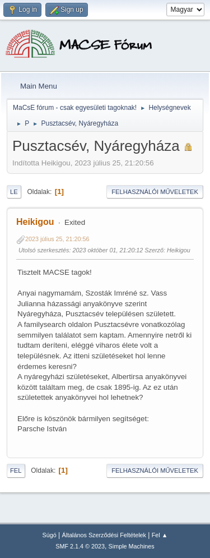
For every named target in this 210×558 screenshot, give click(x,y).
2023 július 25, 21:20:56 (57, 239)
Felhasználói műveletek (154, 191)
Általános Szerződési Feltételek (104, 535)
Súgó (50, 535)
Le (14, 191)
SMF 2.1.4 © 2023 (80, 546)
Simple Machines (132, 546)
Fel (16, 470)
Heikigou (35, 222)
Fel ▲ (160, 535)
